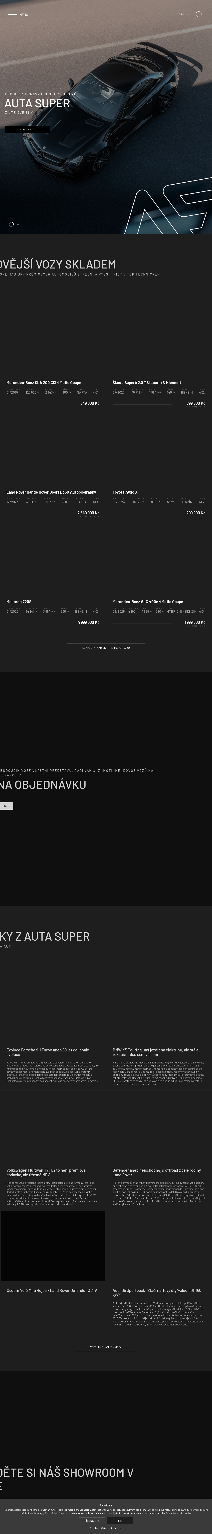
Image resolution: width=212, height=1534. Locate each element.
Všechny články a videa (106, 1347)
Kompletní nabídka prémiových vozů (106, 647)
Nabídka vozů (27, 129)
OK (120, 1521)
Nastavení (92, 1520)
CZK (181, 15)
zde (119, 1528)
